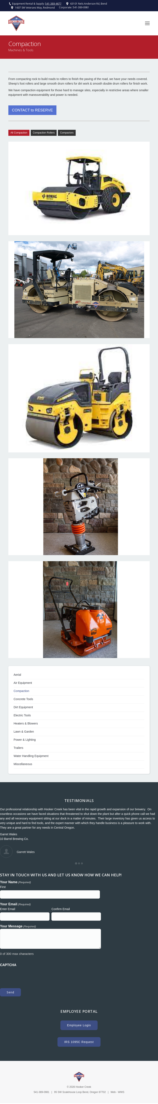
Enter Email (7, 909)
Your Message (18, 926)
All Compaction (18, 132)
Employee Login (79, 1025)
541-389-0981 (81, 7)
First (3, 887)
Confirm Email (60, 909)
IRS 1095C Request (79, 1042)
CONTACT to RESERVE (32, 110)
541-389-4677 (53, 3)
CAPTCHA (8, 965)
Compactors (67, 132)
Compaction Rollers (44, 132)
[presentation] (32, 975)
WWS (121, 1092)
